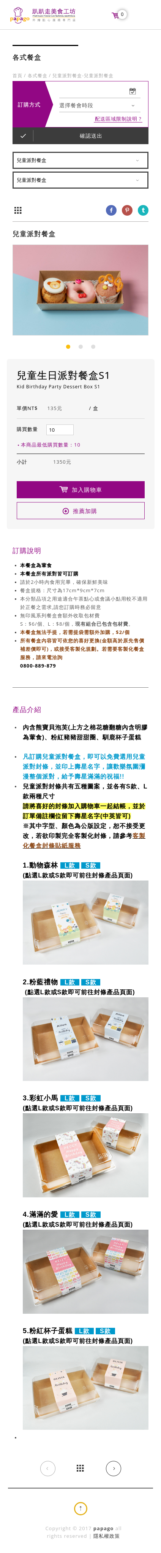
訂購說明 (27, 551)
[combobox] (99, 106)
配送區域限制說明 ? (118, 119)
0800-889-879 (38, 666)
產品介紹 (27, 709)
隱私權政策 (106, 1535)
